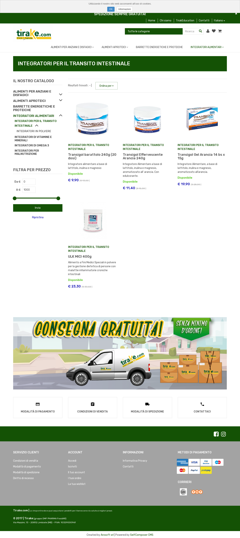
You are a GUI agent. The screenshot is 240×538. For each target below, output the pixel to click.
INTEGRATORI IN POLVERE (33, 131)
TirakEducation (185, 20)
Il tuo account (76, 471)
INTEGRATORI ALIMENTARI (207, 47)
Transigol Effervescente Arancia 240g (143, 156)
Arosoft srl (107, 534)
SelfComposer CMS (141, 534)
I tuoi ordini (74, 477)
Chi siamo (165, 20)
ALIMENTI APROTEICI (115, 47)
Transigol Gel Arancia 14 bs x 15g (201, 156)
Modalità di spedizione (26, 471)
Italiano (219, 20)
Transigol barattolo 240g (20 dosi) (92, 156)
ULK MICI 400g (80, 256)
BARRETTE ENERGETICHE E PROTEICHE (159, 47)
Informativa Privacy (135, 459)
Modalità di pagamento (27, 465)
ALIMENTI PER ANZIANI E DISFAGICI (72, 47)
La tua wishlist (77, 483)
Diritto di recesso (23, 477)
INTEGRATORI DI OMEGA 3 (32, 145)
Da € (17, 181)
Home (151, 20)
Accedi (72, 459)
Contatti (204, 20)
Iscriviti (72, 465)
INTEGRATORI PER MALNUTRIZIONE (27, 152)
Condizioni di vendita (25, 459)
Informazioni (124, 9)
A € (18, 189)
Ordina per (106, 85)
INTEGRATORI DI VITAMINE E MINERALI (33, 138)
